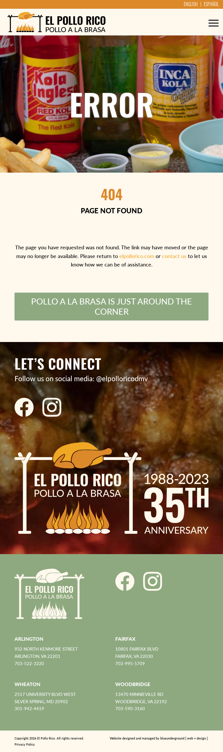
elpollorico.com (136, 256)
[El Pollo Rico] (56, 22)
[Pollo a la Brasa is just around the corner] (111, 307)
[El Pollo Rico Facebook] (24, 407)
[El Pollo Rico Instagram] (51, 407)
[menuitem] (211, 22)
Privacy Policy (25, 744)
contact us (174, 256)
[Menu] (211, 22)
